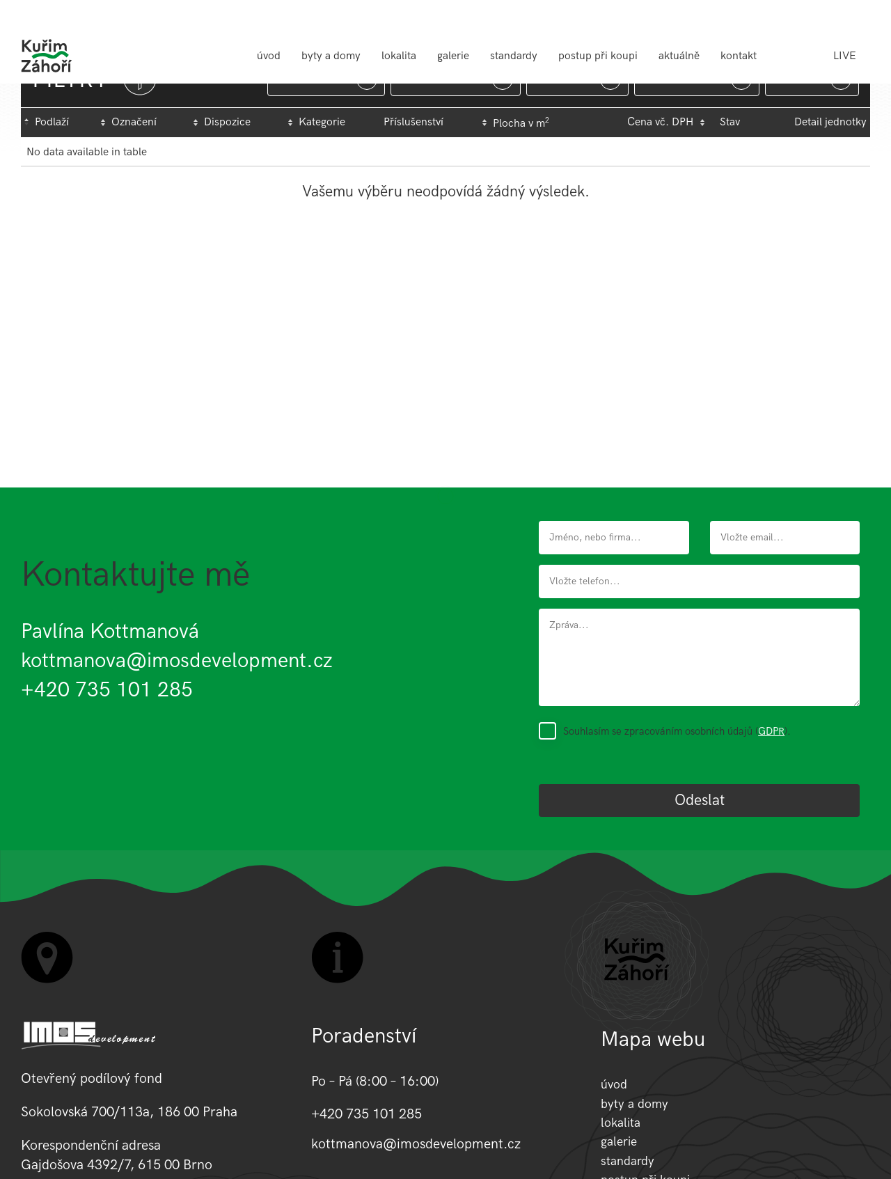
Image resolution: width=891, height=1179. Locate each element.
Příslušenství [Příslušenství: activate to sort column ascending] (413, 122)
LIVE (844, 56)
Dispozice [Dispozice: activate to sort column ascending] (227, 122)
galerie (453, 56)
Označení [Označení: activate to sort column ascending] (134, 122)
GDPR (771, 731)
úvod (269, 56)
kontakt (738, 56)
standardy (513, 56)
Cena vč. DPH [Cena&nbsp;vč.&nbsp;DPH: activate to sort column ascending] (660, 122)
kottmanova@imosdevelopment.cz (177, 660)
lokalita (398, 56)
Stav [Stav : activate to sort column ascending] (730, 122)
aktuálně (679, 56)
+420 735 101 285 (107, 690)
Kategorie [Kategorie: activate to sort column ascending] (322, 122)
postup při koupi (598, 56)
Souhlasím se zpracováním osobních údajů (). (677, 731)
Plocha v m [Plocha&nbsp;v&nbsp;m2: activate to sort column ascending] (521, 123)
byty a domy (331, 56)
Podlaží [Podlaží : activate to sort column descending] (52, 122)
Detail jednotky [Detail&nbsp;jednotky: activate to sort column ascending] (830, 122)
